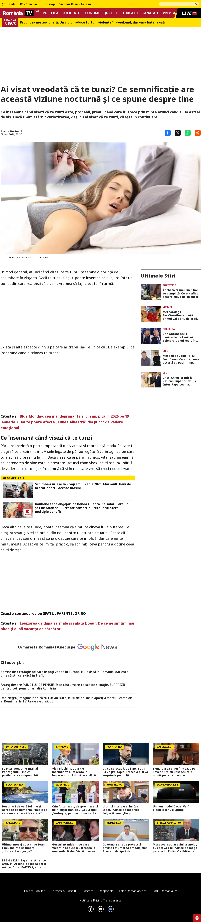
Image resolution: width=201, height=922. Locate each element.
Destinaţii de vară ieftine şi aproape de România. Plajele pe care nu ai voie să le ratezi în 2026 (24, 810)
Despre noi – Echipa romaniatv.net (122, 891)
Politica (50, 13)
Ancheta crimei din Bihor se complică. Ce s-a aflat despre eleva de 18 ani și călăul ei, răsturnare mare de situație (181, 293)
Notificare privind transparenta (100, 900)
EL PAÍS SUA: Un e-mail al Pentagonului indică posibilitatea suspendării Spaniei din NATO (20, 772)
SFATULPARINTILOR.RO (64, 613)
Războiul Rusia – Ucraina (75, 4)
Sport (167, 373)
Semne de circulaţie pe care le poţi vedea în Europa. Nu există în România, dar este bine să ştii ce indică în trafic (64, 673)
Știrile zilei (9, 4)
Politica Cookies (34, 891)
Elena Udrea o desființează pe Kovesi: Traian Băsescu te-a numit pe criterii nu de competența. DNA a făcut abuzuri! (174, 772)
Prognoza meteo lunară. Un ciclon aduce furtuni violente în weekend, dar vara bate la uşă (92, 22)
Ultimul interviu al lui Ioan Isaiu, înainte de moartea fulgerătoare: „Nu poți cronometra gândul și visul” (122, 810)
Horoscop (48, 4)
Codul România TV (164, 891)
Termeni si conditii (63, 891)
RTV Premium (29, 4)
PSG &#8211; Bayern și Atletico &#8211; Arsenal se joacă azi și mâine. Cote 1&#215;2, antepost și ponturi (25, 864)
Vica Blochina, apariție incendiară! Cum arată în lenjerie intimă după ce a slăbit (74, 772)
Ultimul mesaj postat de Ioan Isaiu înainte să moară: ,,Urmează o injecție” (23, 848)
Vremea (169, 13)
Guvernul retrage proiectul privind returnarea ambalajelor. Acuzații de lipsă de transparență (125, 848)
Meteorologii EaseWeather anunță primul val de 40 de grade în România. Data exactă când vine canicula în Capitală (181, 315)
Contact (87, 891)
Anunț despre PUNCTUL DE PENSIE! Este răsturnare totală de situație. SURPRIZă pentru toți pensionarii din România (63, 686)
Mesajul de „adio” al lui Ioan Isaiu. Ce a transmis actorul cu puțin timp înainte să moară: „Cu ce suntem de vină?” (181, 359)
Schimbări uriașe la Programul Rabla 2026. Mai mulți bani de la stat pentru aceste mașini (83, 486)
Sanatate (150, 13)
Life (165, 351)
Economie (92, 13)
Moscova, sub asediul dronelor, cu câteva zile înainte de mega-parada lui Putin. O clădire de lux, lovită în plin (175, 848)
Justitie (112, 13)
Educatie (130, 13)
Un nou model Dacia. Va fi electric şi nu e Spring (171, 808)
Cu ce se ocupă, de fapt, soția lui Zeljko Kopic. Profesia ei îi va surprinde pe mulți (125, 772)
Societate (71, 13)
